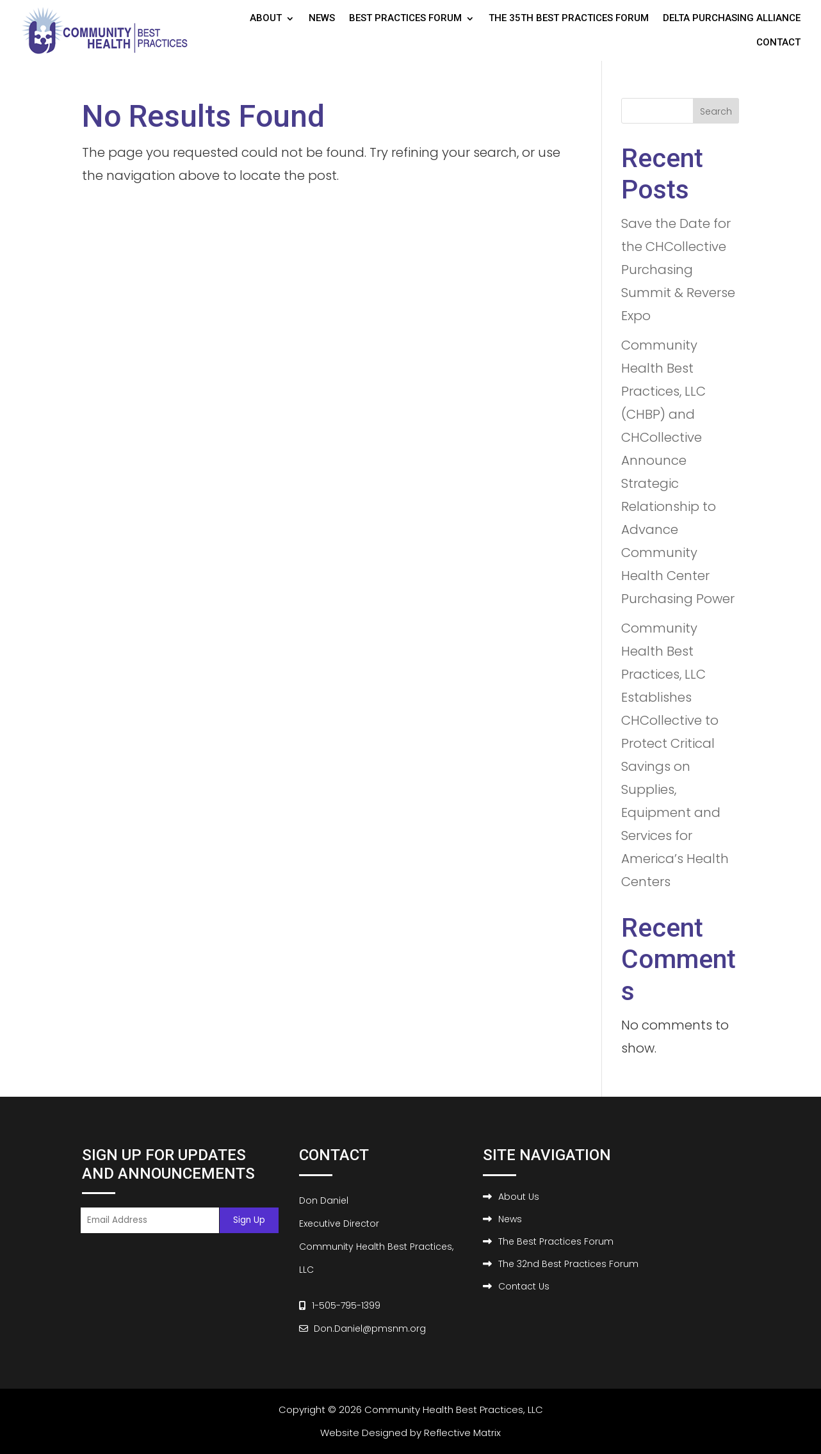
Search (716, 111)
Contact (778, 42)
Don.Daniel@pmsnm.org (370, 1328)
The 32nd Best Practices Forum (568, 1263)
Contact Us (523, 1286)
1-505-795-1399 (346, 1305)
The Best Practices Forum (556, 1241)
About (266, 18)
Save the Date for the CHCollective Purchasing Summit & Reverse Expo (678, 269)
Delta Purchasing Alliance (732, 18)
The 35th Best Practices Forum (569, 18)
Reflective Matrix (462, 1432)
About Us (518, 1196)
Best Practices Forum (405, 18)
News (322, 18)
